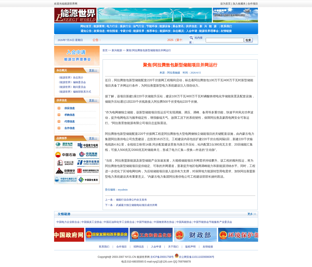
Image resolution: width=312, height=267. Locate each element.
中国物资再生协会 (164, 222)
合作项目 (252, 3)
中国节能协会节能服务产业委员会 (212, 222)
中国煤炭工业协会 (91, 222)
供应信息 (69, 108)
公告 (96, 40)
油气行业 (138, 26)
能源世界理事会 (209, 31)
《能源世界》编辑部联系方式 (74, 91)
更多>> (93, 70)
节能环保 (151, 26)
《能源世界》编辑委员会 (72, 82)
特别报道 (112, 31)
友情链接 (226, 31)
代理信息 (69, 121)
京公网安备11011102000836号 (196, 256)
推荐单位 (152, 31)
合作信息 (69, 128)
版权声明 (190, 246)
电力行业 (112, 26)
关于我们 (173, 246)
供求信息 (191, 26)
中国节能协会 (144, 222)
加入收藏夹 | (240, 3)
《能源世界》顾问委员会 (72, 87)
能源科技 (165, 31)
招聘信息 (139, 246)
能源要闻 (99, 26)
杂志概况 (178, 31)
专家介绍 (125, 31)
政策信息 (99, 31)
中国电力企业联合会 (68, 222)
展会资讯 (178, 26)
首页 (105, 50)
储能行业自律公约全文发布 (131, 199)
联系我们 (226, 26)
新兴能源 (208, 26)
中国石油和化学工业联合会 (119, 222)
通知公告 (86, 31)
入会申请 (191, 31)
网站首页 (85, 26)
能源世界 (138, 31)
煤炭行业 (125, 26)
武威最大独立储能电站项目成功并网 (136, 205)
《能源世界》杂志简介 (70, 77)
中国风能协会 (184, 222)
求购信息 (69, 114)
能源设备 (164, 26)
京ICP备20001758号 (162, 256)
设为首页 (225, 3)
